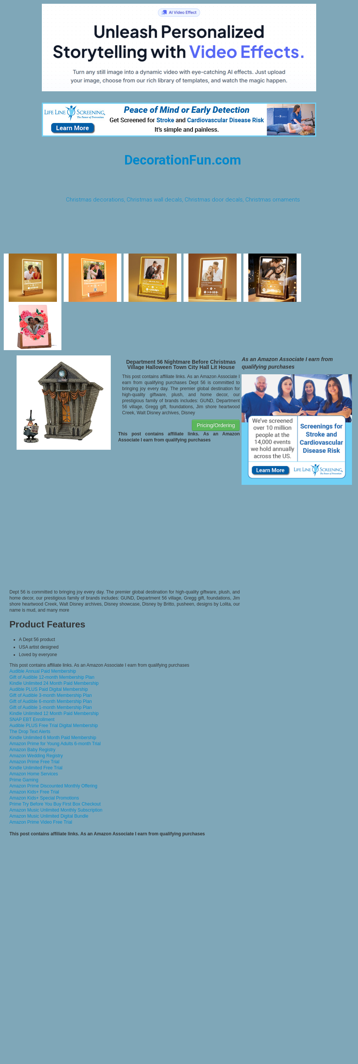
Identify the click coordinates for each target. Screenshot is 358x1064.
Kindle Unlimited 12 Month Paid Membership (54, 713)
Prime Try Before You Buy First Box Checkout (55, 804)
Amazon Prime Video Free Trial (40, 822)
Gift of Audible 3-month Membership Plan (50, 695)
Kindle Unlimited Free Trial (36, 767)
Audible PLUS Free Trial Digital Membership (53, 725)
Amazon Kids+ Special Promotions (44, 798)
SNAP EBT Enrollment (32, 719)
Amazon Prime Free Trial (34, 761)
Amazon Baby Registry (32, 749)
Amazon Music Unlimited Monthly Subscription (56, 810)
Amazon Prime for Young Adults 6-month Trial (55, 743)
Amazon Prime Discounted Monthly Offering (53, 786)
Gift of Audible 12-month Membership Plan (51, 677)
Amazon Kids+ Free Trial (34, 792)
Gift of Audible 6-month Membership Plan (50, 701)
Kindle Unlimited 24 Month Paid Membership (54, 683)
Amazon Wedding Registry (36, 755)
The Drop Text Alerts (29, 731)
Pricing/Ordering (216, 425)
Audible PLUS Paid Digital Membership (48, 689)
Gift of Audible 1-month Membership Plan (50, 707)
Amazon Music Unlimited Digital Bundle (48, 816)
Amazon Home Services (33, 773)
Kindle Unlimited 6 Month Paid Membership (52, 737)
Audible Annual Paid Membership (42, 671)
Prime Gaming (23, 780)
